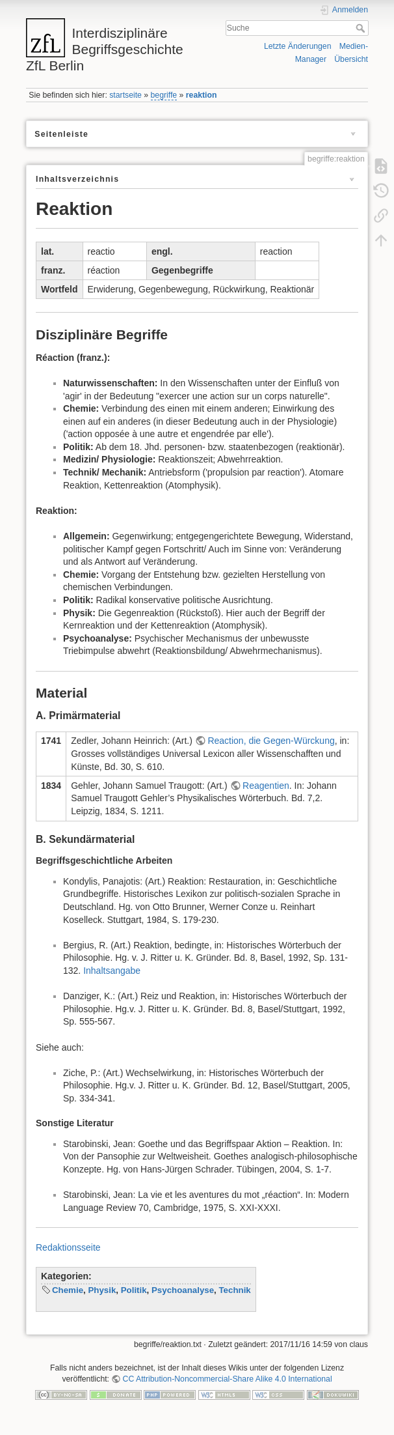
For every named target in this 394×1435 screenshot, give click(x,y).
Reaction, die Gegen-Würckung (270, 740)
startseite (125, 95)
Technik (234, 1290)
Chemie (67, 1290)
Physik (102, 1290)
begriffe (164, 95)
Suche (362, 28)
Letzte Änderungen (298, 46)
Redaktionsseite (68, 1247)
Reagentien (266, 785)
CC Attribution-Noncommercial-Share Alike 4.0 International (227, 1379)
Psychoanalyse (182, 1290)
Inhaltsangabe (111, 970)
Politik (134, 1290)
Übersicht (351, 59)
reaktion (201, 95)
